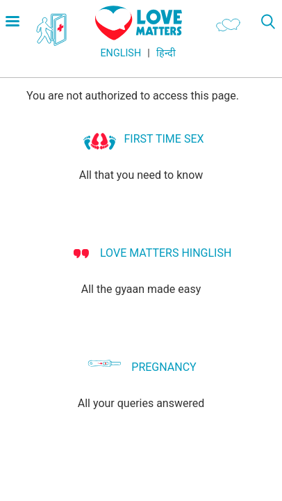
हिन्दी (166, 53)
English (120, 53)
